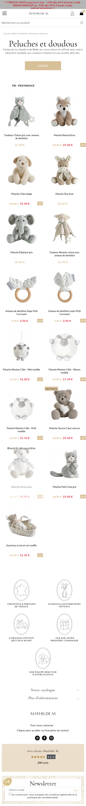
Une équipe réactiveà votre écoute (43, 673)
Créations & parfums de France (21, 605)
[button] (7, 782)
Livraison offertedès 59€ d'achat (21, 639)
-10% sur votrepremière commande (64, 639)
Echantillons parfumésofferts (64, 605)
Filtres (43, 65)
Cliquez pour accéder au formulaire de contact (43, 730)
